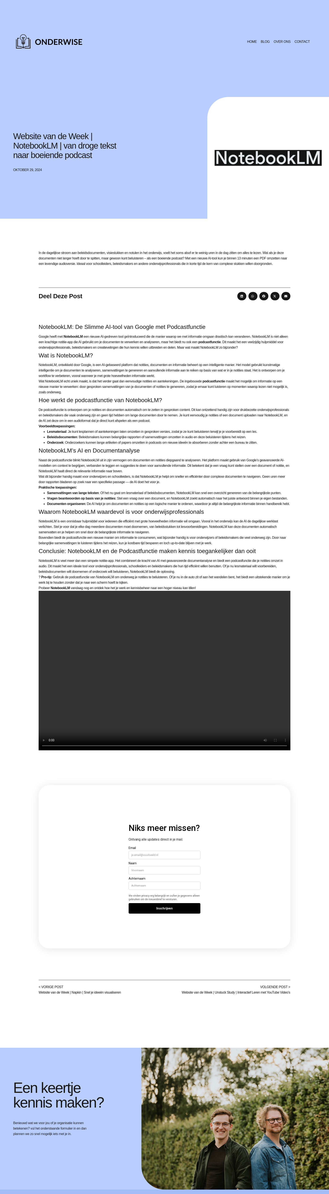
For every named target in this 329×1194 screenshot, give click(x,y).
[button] (241, 296)
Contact (302, 41)
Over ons (282, 41)
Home (252, 41)
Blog (265, 41)
